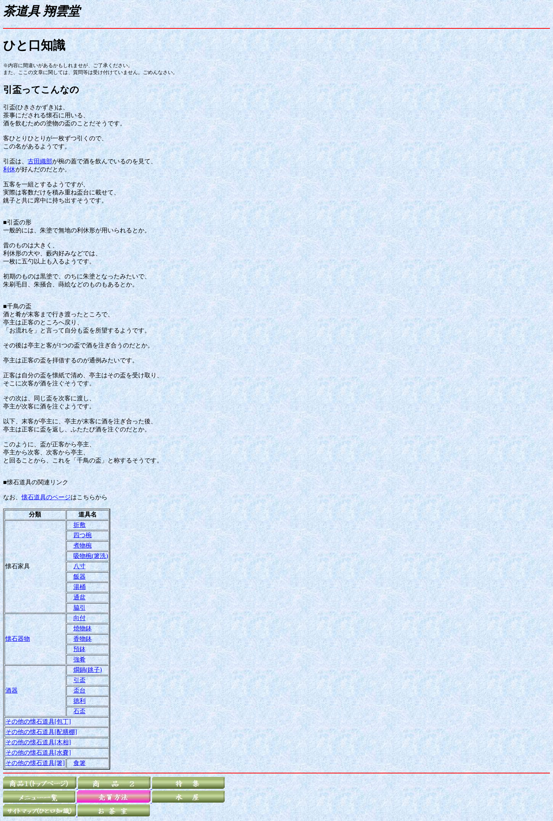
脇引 (79, 607)
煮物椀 (82, 545)
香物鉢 (82, 638)
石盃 (79, 711)
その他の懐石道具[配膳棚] (41, 732)
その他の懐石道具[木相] (38, 742)
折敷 (79, 525)
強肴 (79, 659)
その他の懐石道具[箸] (35, 763)
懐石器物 (17, 638)
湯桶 (79, 587)
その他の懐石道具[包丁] (38, 721)
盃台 (79, 690)
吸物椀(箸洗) (90, 556)
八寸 (79, 566)
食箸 (79, 763)
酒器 (11, 690)
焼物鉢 (82, 628)
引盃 (79, 680)
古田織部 (40, 161)
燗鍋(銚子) (87, 669)
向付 (79, 618)
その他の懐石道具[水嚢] (38, 752)
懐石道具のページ (46, 497)
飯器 (79, 576)
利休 (9, 169)
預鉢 (79, 649)
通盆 (79, 597)
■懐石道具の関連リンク (35, 482)
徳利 (79, 701)
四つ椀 (82, 535)
